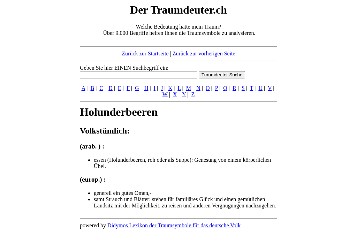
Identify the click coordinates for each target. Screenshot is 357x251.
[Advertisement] (37, 107)
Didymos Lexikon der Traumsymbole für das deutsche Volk (174, 225)
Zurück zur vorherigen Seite (204, 53)
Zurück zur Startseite (145, 53)
